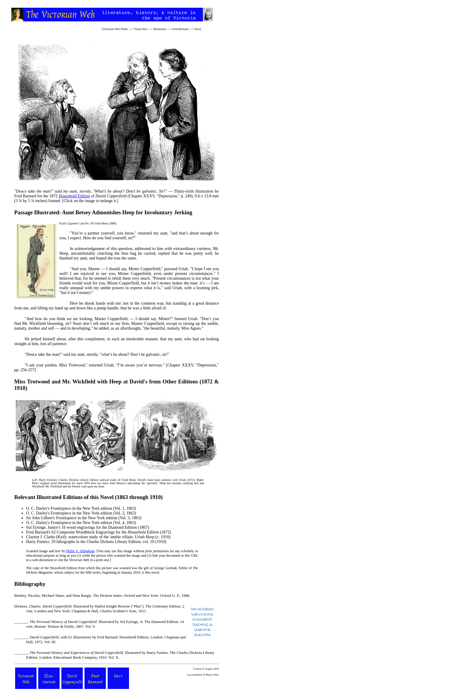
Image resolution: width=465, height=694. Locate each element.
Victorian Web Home (115, 29)
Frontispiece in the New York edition (81, 508)
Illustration (159, 29)
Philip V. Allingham (80, 551)
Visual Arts (140, 29)
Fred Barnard (180, 29)
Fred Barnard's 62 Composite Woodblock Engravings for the (92, 532)
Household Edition (74, 196)
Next (197, 29)
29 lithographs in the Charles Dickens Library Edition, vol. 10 (102, 541)
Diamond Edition (122, 527)
